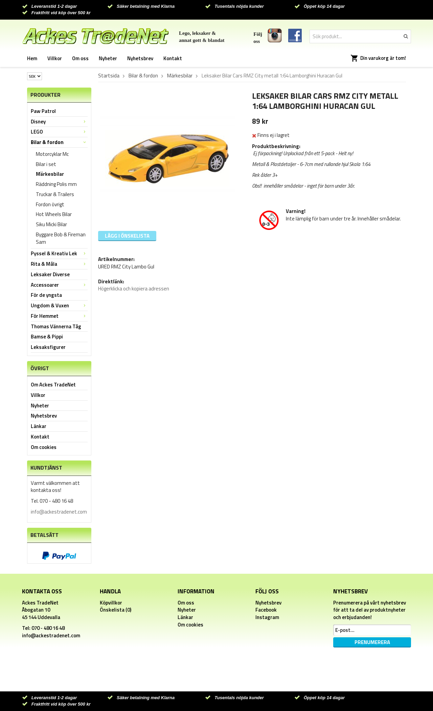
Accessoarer (59, 285)
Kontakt (172, 58)
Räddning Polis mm (56, 184)
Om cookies (43, 447)
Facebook (266, 610)
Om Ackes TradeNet (53, 384)
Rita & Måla (59, 264)
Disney (59, 121)
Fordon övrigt (50, 204)
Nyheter (108, 58)
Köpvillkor (111, 603)
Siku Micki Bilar (51, 224)
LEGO (59, 132)
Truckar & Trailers (55, 194)
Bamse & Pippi (47, 336)
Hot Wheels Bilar (54, 214)
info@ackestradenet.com (59, 512)
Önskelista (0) (115, 610)
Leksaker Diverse (50, 274)
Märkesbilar (50, 174)
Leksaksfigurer (48, 347)
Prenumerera (372, 642)
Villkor (54, 58)
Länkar (38, 426)
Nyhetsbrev (140, 58)
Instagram (267, 617)
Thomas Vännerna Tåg (56, 326)
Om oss (80, 58)
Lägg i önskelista (127, 236)
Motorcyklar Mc (52, 154)
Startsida (108, 75)
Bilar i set (46, 164)
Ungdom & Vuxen (59, 305)
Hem (32, 58)
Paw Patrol (43, 111)
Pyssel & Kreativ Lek (59, 253)
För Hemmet (59, 316)
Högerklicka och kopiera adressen (133, 288)
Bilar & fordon (59, 142)
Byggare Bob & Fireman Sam (61, 238)
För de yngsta (46, 295)
